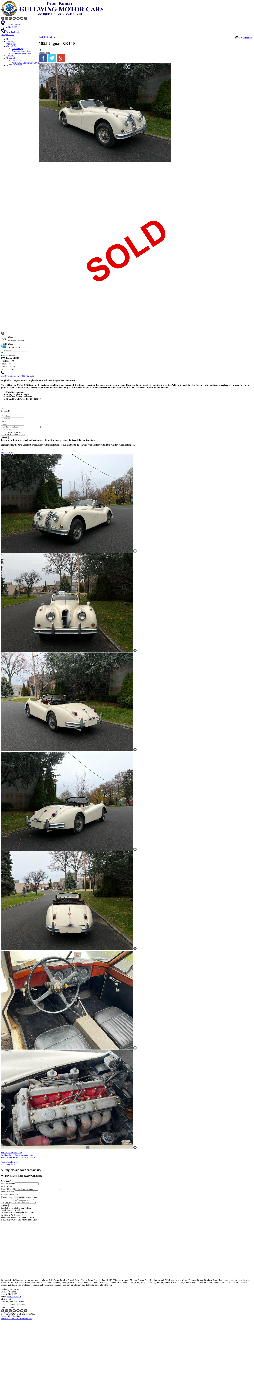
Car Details (6, 1204)
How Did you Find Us (11, 1190)
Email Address (7, 1187)
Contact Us (6, 1318)
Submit (5, 438)
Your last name (8, 1184)
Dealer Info (16, 60)
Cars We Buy (17, 48)
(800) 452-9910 (14, 1298)
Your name (6, 1182)
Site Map (16, 1318)
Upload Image (7, 1198)
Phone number (7, 1192)
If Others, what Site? (9, 1195)
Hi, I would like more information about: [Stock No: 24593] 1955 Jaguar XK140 (14, 433)
